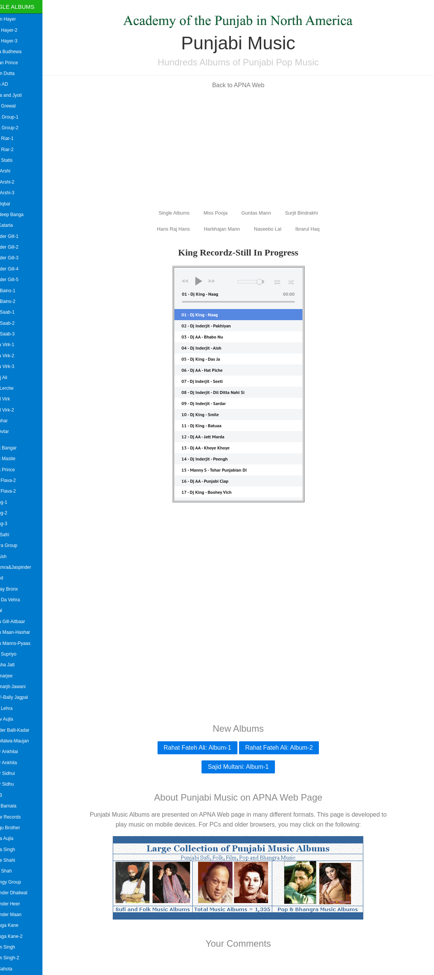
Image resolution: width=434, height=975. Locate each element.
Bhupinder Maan (19, 914)
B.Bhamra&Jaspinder (24, 567)
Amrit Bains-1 (16, 290)
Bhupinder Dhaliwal (22, 892)
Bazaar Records (19, 817)
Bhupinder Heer (19, 904)
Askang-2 (12, 513)
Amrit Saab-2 (16, 323)
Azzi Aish (12, 556)
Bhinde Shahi (16, 860)
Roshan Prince (18, 62)
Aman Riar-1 (15, 138)
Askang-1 (12, 502)
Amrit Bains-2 (16, 301)
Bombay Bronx (18, 589)
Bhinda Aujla (15, 838)
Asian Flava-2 (17, 480)
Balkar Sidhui (16, 773)
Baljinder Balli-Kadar (23, 730)
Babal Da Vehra (19, 599)
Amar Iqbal (14, 204)
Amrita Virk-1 (16, 344)
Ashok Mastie (16, 458)
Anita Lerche (15, 388)
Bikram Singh (16, 947)
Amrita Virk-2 (16, 355)
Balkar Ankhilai (18, 751)
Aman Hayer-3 (17, 41)
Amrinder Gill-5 (18, 279)
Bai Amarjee (15, 676)
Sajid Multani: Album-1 (245, 766)
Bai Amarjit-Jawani (22, 686)
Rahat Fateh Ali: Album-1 (205, 747)
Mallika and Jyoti (20, 95)
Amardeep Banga (20, 214)
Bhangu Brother (19, 827)
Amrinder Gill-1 (18, 236)
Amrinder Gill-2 (18, 247)
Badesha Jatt (16, 664)
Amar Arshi (14, 171)
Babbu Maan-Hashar (24, 632)
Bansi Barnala (17, 806)
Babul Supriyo (17, 654)
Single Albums (26, 6)
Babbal (10, 610)
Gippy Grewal (17, 106)
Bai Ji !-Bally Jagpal (23, 697)
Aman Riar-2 (15, 149)
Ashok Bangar (17, 448)
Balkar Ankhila (17, 762)
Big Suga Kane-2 (20, 936)
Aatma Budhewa (19, 51)
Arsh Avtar (13, 431)
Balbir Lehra (15, 708)
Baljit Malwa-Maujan (23, 741)
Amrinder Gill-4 (18, 269)
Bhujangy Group (19, 882)
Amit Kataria (15, 225)
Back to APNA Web (245, 85)
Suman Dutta (16, 73)
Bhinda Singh (16, 849)
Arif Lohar (13, 420)
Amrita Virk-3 (16, 366)
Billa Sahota (15, 969)
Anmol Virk (14, 399)
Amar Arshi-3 (16, 192)
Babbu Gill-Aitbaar (21, 621)
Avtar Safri (13, 534)
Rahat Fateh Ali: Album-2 (286, 747)
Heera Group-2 (18, 127)
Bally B (10, 795)
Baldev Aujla (15, 719)
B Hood (10, 578)
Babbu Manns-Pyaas (24, 643)
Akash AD (13, 84)
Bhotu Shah (15, 871)
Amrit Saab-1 (16, 312)
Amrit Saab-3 (16, 334)
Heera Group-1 (18, 117)
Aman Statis (15, 160)
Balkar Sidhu (16, 784)
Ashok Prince (16, 469)
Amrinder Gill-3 (18, 257)
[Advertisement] (246, 148)
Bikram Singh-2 (18, 957)
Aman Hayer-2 (17, 30)
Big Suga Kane (18, 925)
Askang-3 (12, 523)
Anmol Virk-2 (16, 410)
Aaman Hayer (17, 19)
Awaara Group (17, 545)
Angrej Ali (12, 377)
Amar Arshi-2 (16, 182)
